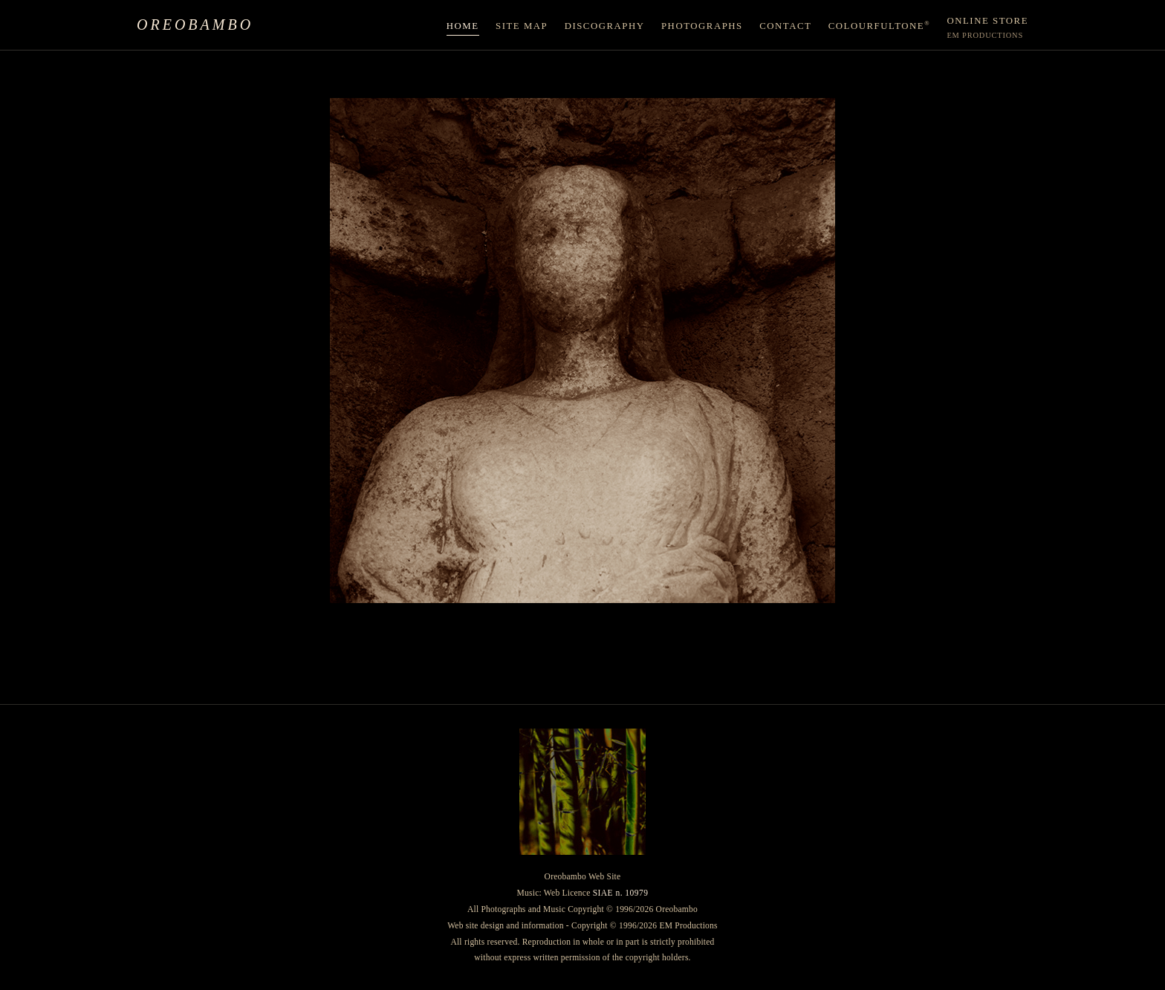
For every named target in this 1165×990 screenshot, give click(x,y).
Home (463, 26)
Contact (785, 26)
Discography (605, 26)
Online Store (987, 28)
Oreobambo (195, 24)
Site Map (522, 26)
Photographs (702, 26)
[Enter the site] (582, 350)
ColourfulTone (879, 25)
